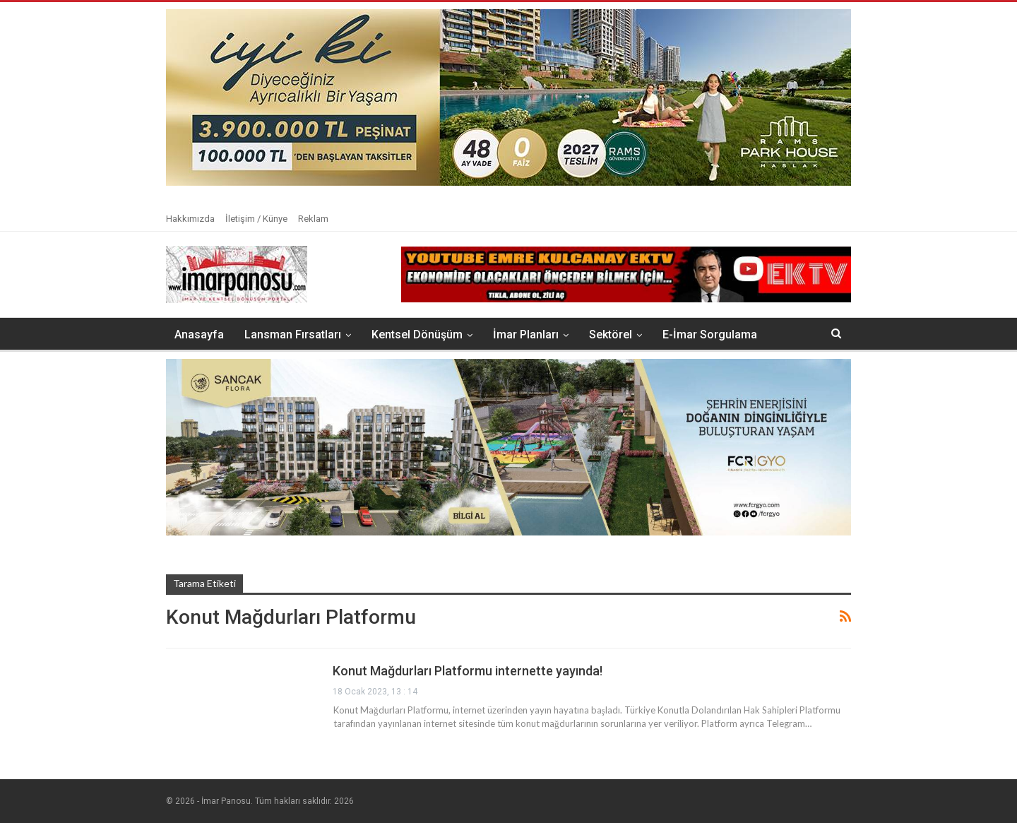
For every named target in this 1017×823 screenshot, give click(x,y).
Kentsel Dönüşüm (417, 334)
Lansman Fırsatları (292, 334)
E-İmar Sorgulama (709, 334)
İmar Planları (526, 334)
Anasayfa (199, 334)
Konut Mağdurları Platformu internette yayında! (467, 670)
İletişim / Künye (256, 218)
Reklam (313, 218)
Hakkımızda (190, 218)
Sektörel (610, 334)
